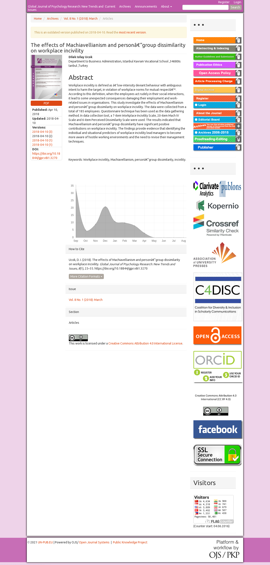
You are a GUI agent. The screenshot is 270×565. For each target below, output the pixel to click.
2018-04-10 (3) (42, 131)
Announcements (146, 6)
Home (38, 18)
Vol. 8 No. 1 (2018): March (81, 18)
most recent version (132, 32)
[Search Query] (205, 7)
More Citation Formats (86, 276)
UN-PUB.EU (45, 542)
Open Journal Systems (94, 542)
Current (110, 6)
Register (224, 2)
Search (235, 7)
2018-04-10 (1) (42, 140)
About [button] (166, 6)
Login (237, 2)
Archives (125, 6)
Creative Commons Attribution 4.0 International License (145, 343)
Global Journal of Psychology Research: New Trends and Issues (65, 8)
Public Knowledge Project (130, 542)
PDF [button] (46, 103)
